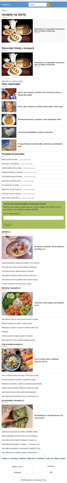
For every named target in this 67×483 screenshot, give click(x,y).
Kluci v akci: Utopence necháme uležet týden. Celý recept (40, 107)
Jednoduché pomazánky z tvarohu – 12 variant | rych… (21, 444)
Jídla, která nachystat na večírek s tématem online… (20, 432)
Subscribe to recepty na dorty (12, 81)
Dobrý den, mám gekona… (11, 164)
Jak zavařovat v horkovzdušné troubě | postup (18, 340)
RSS (51, 472)
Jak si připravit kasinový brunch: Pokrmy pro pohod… (20, 375)
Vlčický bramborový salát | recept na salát (17, 323)
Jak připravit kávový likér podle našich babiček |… (19, 392)
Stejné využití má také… (10, 159)
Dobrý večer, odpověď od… (11, 198)
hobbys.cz (6, 4)
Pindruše (5, 332)
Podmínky (40, 458)
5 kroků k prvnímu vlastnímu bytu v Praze (16, 284)
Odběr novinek (17, 467)
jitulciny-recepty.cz (11, 288)
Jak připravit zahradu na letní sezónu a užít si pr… (19, 275)
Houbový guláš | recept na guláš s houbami (17, 336)
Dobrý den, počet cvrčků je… (12, 194)
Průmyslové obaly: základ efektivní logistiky (18, 271)
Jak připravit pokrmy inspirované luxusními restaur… (20, 319)
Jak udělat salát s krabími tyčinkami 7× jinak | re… (19, 440)
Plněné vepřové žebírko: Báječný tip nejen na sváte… (20, 388)
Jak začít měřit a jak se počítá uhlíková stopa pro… (20, 267)
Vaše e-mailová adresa (11, 214)
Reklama (22, 458)
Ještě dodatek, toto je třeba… (12, 168)
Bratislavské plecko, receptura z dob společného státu (39, 119)
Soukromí (49, 458)
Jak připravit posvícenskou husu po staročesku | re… (21, 396)
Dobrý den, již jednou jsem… (12, 181)
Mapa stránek (59, 458)
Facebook (51, 466)
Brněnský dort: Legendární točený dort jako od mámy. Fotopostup (49, 30)
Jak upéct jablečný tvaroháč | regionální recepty (19, 380)
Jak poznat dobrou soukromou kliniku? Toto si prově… (21, 263)
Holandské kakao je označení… (13, 172)
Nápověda (31, 458)
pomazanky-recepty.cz (13, 400)
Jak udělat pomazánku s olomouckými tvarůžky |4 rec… (21, 448)
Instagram (17, 472)
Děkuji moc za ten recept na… (12, 189)
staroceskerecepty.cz (12, 344)
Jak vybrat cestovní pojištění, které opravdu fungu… (20, 280)
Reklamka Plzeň (40, 480)
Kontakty (14, 458)
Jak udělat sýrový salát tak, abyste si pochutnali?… (20, 453)
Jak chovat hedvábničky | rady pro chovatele (35, 132)
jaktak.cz (6, 232)
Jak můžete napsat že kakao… (12, 177)
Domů (4, 10)
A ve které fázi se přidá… (11, 185)
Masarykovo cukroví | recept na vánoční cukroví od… (20, 328)
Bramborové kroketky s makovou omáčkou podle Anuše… (22, 384)
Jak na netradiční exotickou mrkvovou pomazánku (19, 436)
